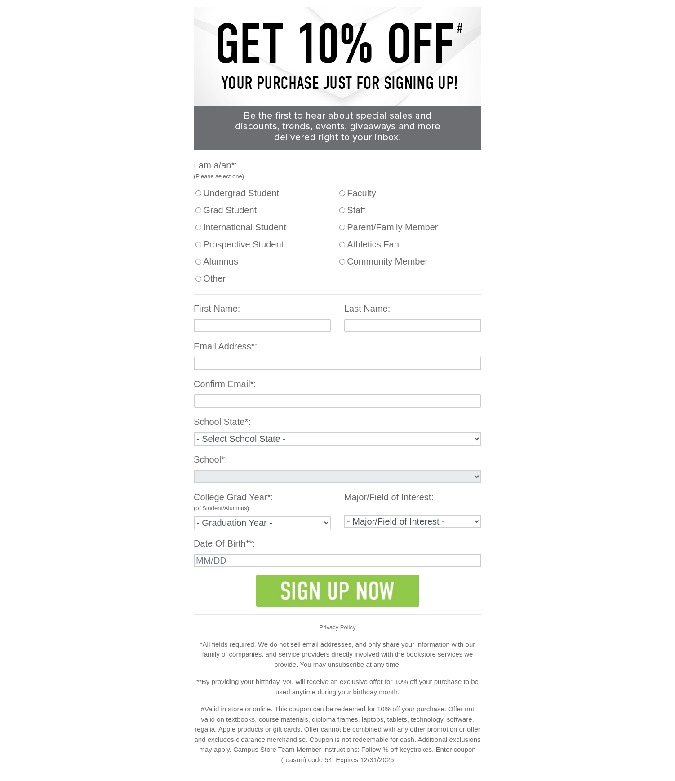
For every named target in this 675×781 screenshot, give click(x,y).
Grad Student (230, 210)
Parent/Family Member (392, 227)
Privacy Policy (338, 627)
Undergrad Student (241, 193)
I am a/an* (214, 165)
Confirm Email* (223, 384)
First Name (216, 308)
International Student (244, 227)
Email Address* (224, 346)
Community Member (387, 261)
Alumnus (220, 261)
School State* (221, 422)
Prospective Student (243, 244)
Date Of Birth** (223, 543)
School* (209, 459)
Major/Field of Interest (387, 497)
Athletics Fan (373, 244)
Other (214, 278)
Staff (356, 210)
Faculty (361, 193)
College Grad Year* (232, 497)
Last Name (366, 308)
